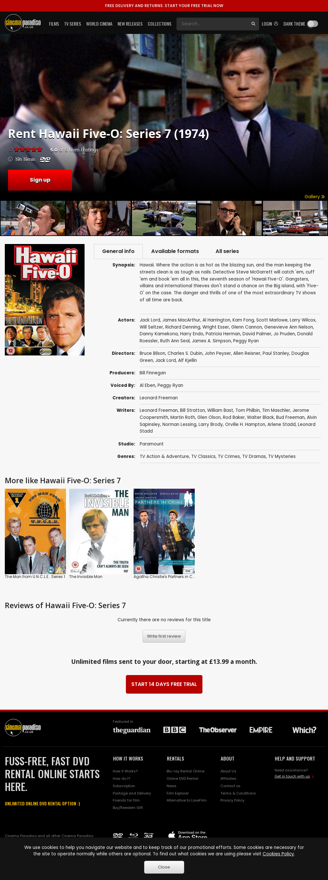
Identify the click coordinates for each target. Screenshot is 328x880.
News (171, 785)
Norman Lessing (179, 424)
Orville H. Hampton (245, 424)
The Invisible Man (85, 576)
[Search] (212, 24)
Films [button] (54, 23)
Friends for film (126, 800)
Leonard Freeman (159, 398)
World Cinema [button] (99, 23)
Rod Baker (234, 417)
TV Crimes (229, 456)
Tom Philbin (247, 410)
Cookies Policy (278, 854)
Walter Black (260, 417)
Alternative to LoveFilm (187, 800)
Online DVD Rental (182, 778)
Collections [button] (159, 23)
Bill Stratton (192, 410)
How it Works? (125, 771)
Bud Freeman (290, 417)
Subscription (124, 785)
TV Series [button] (72, 23)
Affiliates (228, 778)
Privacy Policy (232, 800)
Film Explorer (178, 793)
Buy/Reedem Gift (128, 807)
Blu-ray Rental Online (185, 771)
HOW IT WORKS (128, 758)
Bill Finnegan (153, 373)
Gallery (315, 197)
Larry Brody (211, 424)
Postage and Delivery (132, 793)
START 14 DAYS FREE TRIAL (164, 684)
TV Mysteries (282, 456)
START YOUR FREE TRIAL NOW (164, 5)
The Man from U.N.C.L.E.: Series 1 (35, 576)
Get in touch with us (292, 776)
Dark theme (294, 23)
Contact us (230, 785)
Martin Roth (182, 417)
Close (164, 867)
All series (227, 251)
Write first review (164, 636)
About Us (228, 771)
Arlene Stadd (281, 424)
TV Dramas (254, 456)
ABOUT (227, 758)
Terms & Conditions (238, 793)
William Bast (220, 410)
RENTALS (175, 758)
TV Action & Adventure (164, 456)
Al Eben (147, 385)
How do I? (121, 778)
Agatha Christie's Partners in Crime (167, 576)
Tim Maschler (276, 410)
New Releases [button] (130, 23)
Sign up (40, 179)
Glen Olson (209, 417)
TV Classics (203, 456)
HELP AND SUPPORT (295, 758)
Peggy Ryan (170, 385)
